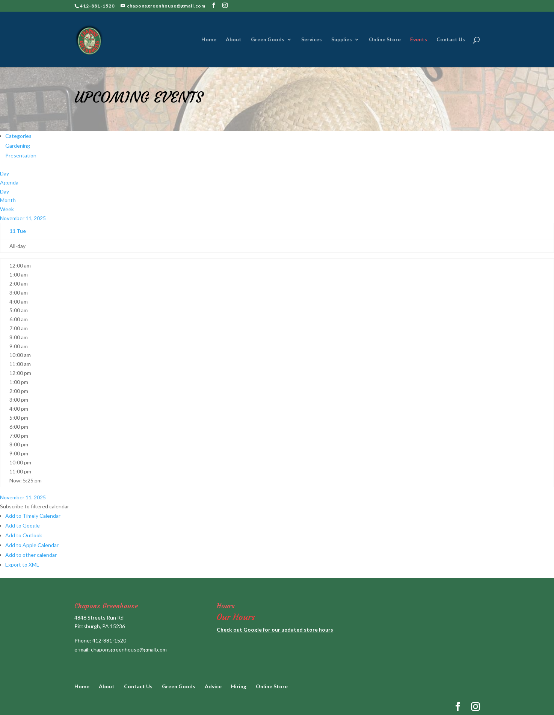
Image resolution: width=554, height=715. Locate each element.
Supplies (341, 39)
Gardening (17, 145)
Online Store (385, 39)
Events (418, 39)
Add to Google (22, 525)
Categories (18, 136)
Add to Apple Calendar (32, 545)
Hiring (238, 686)
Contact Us (450, 39)
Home (208, 39)
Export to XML (22, 564)
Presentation (20, 155)
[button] (34, 506)
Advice (213, 686)
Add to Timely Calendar (32, 515)
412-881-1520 (109, 640)
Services (311, 39)
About (234, 39)
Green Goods (267, 39)
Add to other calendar (31, 555)
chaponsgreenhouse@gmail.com (129, 649)
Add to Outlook (23, 535)
